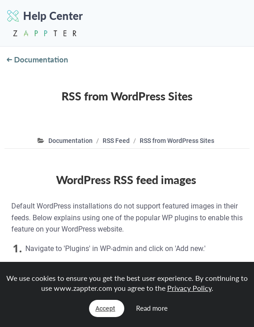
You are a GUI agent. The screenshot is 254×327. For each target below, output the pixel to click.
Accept (105, 308)
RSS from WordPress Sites (177, 140)
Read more (152, 308)
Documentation (37, 59)
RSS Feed (116, 140)
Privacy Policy (189, 288)
